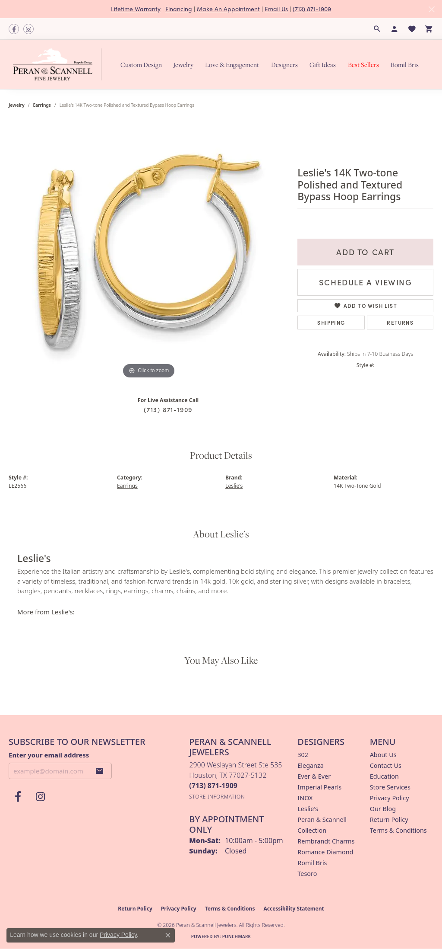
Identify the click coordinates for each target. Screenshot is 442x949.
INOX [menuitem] (305, 798)
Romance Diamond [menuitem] (325, 852)
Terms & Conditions (398, 830)
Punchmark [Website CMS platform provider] (236, 936)
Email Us (276, 9)
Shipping (331, 322)
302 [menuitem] (302, 755)
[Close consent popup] (167, 935)
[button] (377, 29)
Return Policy (389, 819)
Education (384, 776)
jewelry (17, 105)
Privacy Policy (389, 798)
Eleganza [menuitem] (310, 765)
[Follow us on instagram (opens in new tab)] (28, 29)
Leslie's (234, 485)
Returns (400, 322)
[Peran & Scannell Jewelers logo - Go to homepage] (59, 64)
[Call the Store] (213, 785)
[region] (148, 251)
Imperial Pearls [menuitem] (319, 787)
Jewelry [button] (183, 64)
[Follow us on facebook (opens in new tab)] (14, 29)
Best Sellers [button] (363, 64)
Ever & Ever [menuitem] (314, 776)
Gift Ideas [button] (322, 64)
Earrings (42, 105)
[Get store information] (217, 796)
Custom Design (141, 64)
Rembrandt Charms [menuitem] (325, 841)
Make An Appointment (228, 9)
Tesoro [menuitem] (307, 873)
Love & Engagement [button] (232, 64)
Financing (178, 9)
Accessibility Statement (293, 908)
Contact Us (385, 765)
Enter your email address (49, 755)
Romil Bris (405, 64)
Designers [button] (284, 64)
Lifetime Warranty (136, 9)
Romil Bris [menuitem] (312, 863)
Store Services (390, 787)
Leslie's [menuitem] (307, 809)
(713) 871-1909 (312, 9)
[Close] (431, 9)
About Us (383, 755)
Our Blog (383, 809)
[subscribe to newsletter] (99, 771)
